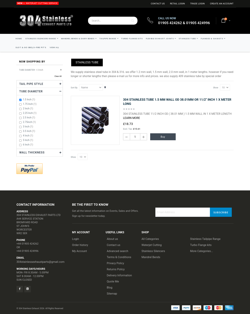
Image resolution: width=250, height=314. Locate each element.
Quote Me (113, 281)
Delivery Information (119, 275)
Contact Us (158, 3)
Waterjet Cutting (151, 245)
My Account (79, 251)
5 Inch (28, 140)
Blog (109, 287)
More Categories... (201, 251)
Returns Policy (116, 269)
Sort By (74, 87)
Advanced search (117, 251)
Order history (80, 245)
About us (112, 239)
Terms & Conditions (119, 257)
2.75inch (30, 122)
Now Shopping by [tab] (32, 61)
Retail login (177, 3)
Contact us (113, 245)
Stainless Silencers (153, 251)
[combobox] (113, 21)
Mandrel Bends (150, 257)
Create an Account (222, 3)
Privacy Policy (115, 263)
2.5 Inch (29, 117)
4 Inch (28, 135)
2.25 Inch (30, 113)
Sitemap (112, 293)
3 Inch (28, 126)
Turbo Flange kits (201, 245)
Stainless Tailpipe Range (205, 239)
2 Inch (28, 108)
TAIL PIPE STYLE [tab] (31, 84)
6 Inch (28, 144)
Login (75, 239)
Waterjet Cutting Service (42, 3)
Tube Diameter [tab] (31, 91)
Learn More (131, 118)
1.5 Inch (29, 99)
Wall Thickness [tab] (32, 152)
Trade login (197, 3)
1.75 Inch (30, 104)
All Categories (150, 239)
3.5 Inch (29, 131)
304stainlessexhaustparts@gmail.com (40, 261)
